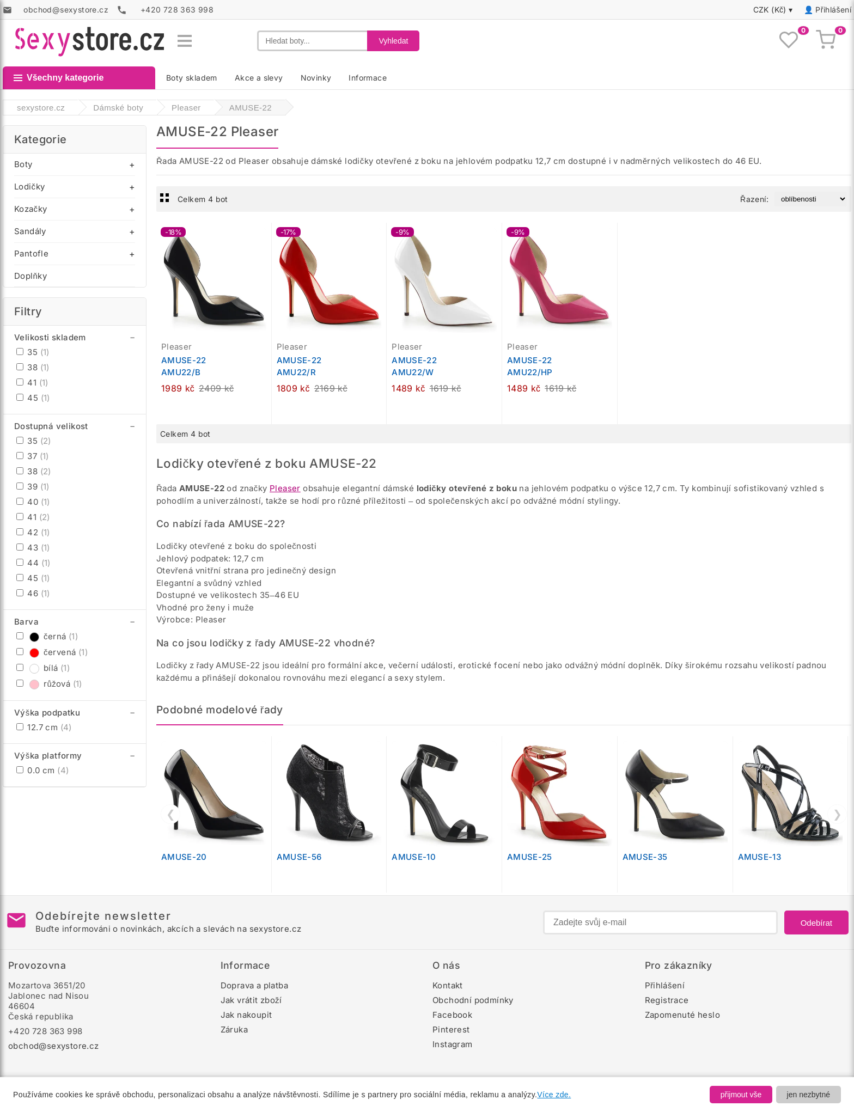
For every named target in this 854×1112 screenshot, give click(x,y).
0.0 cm (42, 770)
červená (52, 652)
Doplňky (30, 276)
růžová (49, 684)
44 (33, 563)
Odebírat (816, 922)
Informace (368, 77)
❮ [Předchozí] (170, 814)
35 (33, 352)
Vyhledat (393, 40)
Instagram (452, 1044)
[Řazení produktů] (810, 199)
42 (33, 532)
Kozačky (30, 209)
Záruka (234, 1029)
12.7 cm (44, 727)
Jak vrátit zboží (251, 1000)
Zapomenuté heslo (682, 1015)
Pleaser (285, 488)
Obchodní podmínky (473, 1000)
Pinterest (451, 1029)
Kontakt (447, 985)
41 (32, 382)
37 (32, 456)
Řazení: (754, 199)
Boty (23, 164)
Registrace (667, 1000)
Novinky (316, 77)
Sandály (30, 231)
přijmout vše (741, 1094)
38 (33, 367)
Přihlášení (833, 9)
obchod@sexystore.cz (53, 1046)
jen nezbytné (808, 1094)
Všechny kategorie (58, 77)
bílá (43, 668)
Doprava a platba (254, 985)
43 (33, 547)
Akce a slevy (259, 77)
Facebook (452, 1015)
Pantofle (31, 253)
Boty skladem (191, 77)
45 (33, 398)
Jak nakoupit (246, 1015)
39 (33, 486)
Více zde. (554, 1094)
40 (33, 502)
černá (47, 636)
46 (33, 593)
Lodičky (29, 186)
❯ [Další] (837, 814)
